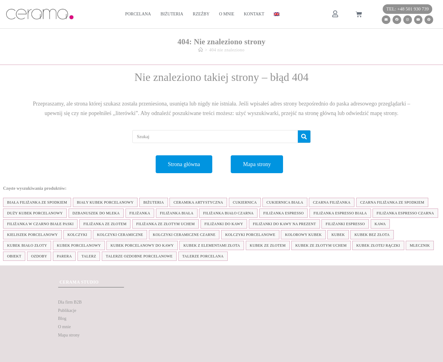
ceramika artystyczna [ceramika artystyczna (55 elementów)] (198, 202)
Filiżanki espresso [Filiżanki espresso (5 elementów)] (345, 224)
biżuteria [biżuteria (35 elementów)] (153, 202)
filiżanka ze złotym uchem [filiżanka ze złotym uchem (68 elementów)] (165, 224)
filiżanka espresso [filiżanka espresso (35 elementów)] (283, 213)
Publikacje (67, 310)
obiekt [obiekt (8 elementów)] (14, 256)
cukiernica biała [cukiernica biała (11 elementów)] (284, 202)
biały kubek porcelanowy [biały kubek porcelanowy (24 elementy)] (105, 202)
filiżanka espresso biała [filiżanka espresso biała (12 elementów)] (340, 213)
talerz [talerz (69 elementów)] (89, 256)
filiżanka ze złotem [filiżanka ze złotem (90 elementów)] (104, 224)
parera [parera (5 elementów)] (64, 256)
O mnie (226, 14)
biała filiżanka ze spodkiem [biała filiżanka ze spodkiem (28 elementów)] (37, 202)
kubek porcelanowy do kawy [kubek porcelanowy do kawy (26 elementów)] (142, 245)
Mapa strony (69, 335)
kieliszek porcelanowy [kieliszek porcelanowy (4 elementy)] (32, 235)
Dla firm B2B (70, 302)
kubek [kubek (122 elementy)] (338, 235)
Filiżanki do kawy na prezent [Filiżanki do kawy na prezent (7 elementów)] (284, 224)
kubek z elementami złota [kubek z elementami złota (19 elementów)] (211, 245)
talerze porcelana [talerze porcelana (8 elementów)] (203, 256)
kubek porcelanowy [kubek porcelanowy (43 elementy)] (79, 245)
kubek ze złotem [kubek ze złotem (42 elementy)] (268, 245)
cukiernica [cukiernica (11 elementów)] (245, 202)
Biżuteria (172, 14)
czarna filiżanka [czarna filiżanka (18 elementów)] (331, 202)
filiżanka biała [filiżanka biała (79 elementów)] (177, 213)
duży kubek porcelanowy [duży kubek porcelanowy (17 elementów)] (35, 213)
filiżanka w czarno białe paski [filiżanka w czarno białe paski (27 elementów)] (40, 224)
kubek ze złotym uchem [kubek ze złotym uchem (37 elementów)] (321, 245)
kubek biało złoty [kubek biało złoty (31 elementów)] (27, 245)
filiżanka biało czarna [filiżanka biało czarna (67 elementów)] (228, 213)
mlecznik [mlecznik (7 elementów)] (420, 245)
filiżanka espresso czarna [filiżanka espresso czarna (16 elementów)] (405, 213)
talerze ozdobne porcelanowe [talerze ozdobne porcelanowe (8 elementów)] (139, 256)
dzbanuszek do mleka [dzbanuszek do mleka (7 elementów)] (96, 213)
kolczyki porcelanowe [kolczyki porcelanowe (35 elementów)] (250, 235)
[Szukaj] (304, 136)
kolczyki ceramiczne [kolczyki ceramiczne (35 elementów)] (120, 235)
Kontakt (254, 14)
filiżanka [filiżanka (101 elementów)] (140, 213)
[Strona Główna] (200, 50)
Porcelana (138, 14)
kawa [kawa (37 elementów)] (380, 224)
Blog (62, 318)
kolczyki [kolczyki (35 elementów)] (77, 235)
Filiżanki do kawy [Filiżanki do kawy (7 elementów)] (224, 224)
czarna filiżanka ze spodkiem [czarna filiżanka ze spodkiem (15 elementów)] (392, 202)
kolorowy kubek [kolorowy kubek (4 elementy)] (303, 235)
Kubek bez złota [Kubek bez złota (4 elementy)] (371, 235)
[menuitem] (276, 14)
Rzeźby (201, 14)
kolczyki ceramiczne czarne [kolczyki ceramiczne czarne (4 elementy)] (184, 235)
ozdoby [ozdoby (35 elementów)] (39, 256)
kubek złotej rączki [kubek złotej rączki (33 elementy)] (378, 245)
